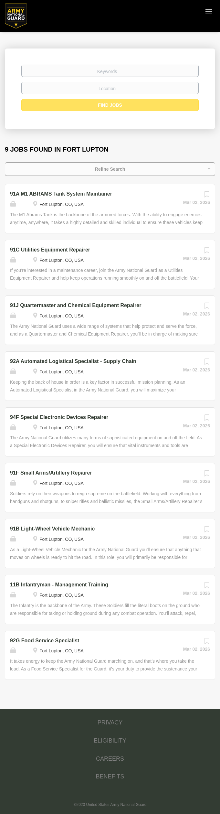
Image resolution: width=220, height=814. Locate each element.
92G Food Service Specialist (44, 640)
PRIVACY (110, 722)
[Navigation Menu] (208, 11)
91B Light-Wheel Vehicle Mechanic (52, 528)
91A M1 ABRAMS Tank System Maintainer (61, 194)
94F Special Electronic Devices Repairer (59, 417)
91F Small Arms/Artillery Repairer (51, 473)
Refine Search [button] (110, 169)
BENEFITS (110, 776)
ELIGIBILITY (110, 740)
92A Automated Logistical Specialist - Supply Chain (73, 361)
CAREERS (110, 758)
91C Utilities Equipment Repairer (50, 249)
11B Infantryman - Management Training (59, 584)
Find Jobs (110, 105)
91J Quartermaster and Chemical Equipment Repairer (75, 305)
